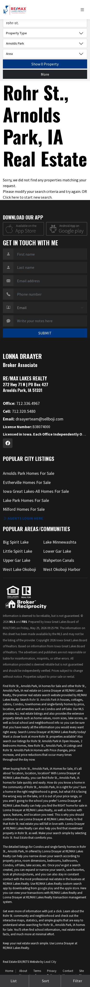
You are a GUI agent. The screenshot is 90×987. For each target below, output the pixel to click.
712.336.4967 (21, 403)
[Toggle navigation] (83, 9)
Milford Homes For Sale (24, 509)
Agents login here (23, 518)
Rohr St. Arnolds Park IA (45, 699)
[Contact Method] (50, 307)
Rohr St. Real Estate (15, 837)
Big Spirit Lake (16, 542)
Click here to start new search (27, 197)
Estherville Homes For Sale (27, 482)
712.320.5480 (19, 411)
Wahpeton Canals (58, 560)
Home (9, 971)
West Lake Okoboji (19, 569)
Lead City (50, 962)
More (45, 74)
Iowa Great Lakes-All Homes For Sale (36, 491)
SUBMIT (45, 333)
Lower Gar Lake (57, 551)
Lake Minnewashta (59, 542)
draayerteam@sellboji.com (33, 419)
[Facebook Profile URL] (7, 443)
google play (45, 888)
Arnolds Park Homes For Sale (28, 473)
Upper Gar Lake (16, 560)
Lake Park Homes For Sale (26, 500)
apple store (72, 888)
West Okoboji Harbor (61, 569)
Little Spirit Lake (17, 551)
